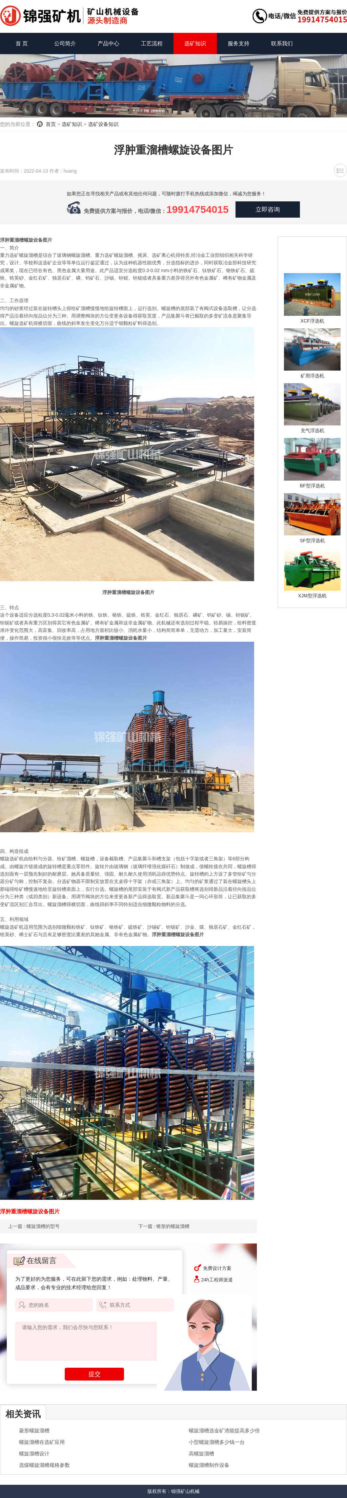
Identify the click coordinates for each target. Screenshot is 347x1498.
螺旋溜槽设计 (34, 1453)
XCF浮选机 (312, 321)
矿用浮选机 (312, 375)
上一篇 (34, 1226)
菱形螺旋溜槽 (34, 1430)
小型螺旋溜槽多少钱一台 (217, 1442)
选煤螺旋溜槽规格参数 (44, 1465)
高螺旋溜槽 (201, 1453)
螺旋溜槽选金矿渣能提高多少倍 (224, 1430)
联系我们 (282, 43)
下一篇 (164, 1226)
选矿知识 (195, 43)
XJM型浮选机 (312, 595)
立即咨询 (268, 209)
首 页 (22, 43)
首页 (51, 124)
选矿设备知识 (103, 124)
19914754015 (197, 209)
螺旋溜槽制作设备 (209, 1465)
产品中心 (108, 43)
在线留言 (35, 1260)
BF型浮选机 (312, 485)
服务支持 (238, 43)
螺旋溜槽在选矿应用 (42, 1442)
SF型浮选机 (312, 540)
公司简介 (65, 43)
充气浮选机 (312, 430)
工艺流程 (152, 43)
